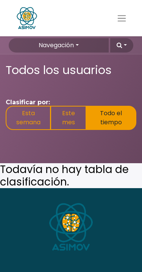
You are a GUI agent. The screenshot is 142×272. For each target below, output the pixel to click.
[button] (121, 45)
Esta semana (28, 118)
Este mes (68, 118)
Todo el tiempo (111, 118)
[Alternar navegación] (121, 18)
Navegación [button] (56, 45)
